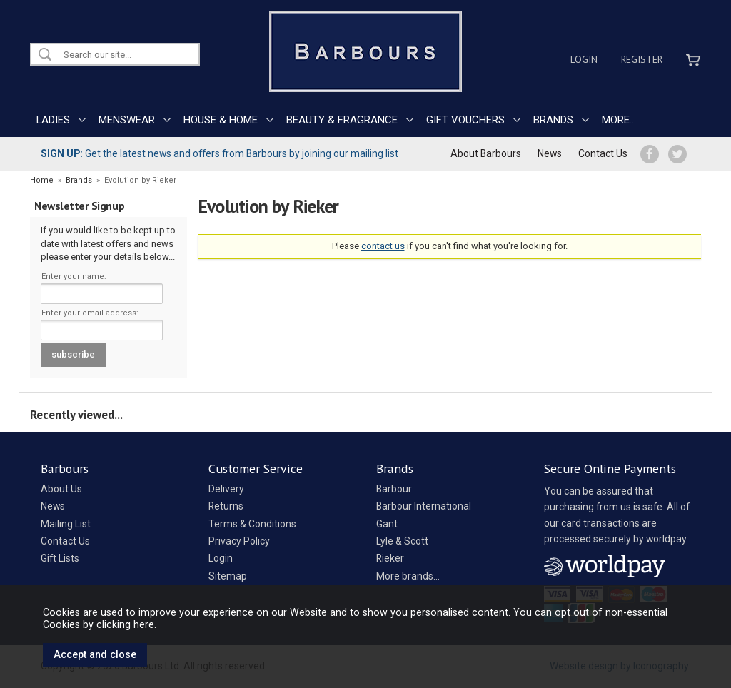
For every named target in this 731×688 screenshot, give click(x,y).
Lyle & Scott (402, 541)
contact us (383, 246)
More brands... (408, 576)
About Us (61, 489)
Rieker (390, 558)
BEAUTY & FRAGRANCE (342, 119)
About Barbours (485, 153)
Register (641, 59)
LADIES (53, 119)
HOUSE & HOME (220, 119)
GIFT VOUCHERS (465, 119)
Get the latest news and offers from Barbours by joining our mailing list (219, 153)
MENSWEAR (127, 119)
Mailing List (66, 524)
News (550, 153)
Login (584, 59)
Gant (387, 524)
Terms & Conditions (252, 524)
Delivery (226, 489)
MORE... (619, 119)
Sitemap (227, 576)
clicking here (125, 624)
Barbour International (423, 506)
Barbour (394, 489)
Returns (225, 506)
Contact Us (602, 153)
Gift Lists (60, 558)
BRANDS (553, 119)
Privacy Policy (239, 541)
